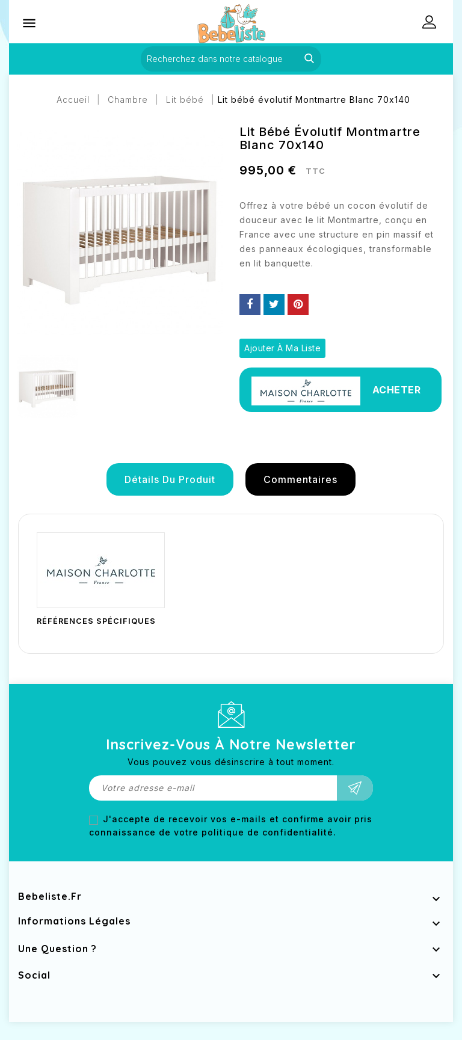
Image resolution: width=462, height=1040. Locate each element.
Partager (249, 304)
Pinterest (298, 304)
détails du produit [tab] (170, 479)
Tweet (274, 304)
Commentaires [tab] (300, 479)
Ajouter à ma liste (282, 348)
